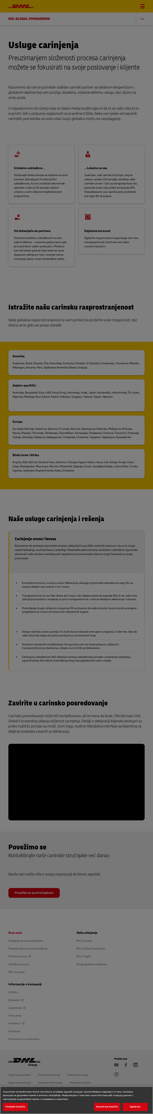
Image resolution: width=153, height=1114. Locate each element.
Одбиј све (135, 1106)
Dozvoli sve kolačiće (107, 1106)
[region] (76, 1100)
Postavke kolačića (15, 1106)
